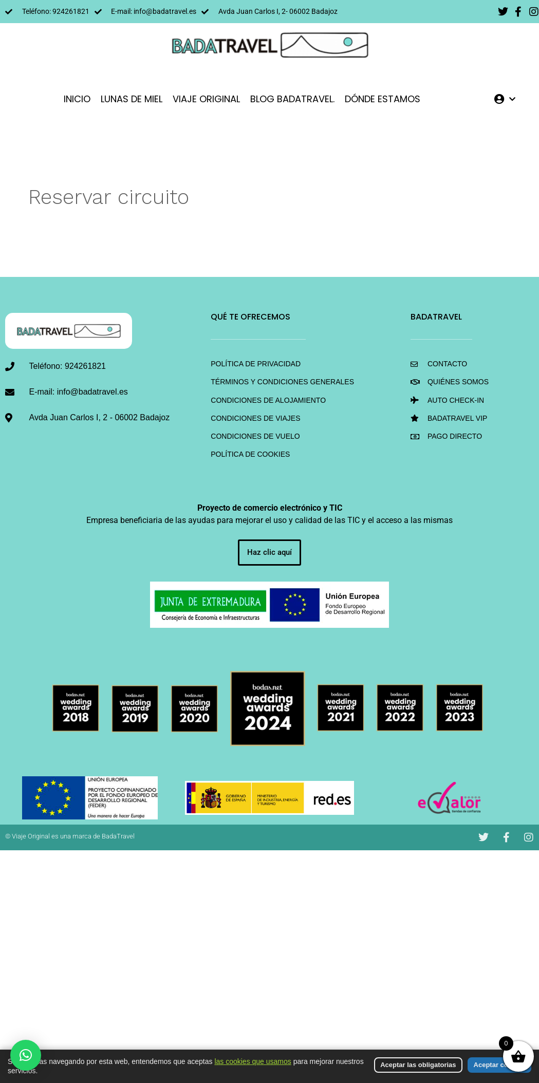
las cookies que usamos (252, 1061)
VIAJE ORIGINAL (206, 98)
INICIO (77, 98)
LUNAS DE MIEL (131, 98)
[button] (25, 1055)
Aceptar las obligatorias (418, 1065)
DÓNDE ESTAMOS (382, 98)
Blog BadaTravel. (292, 98)
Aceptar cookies (499, 1065)
